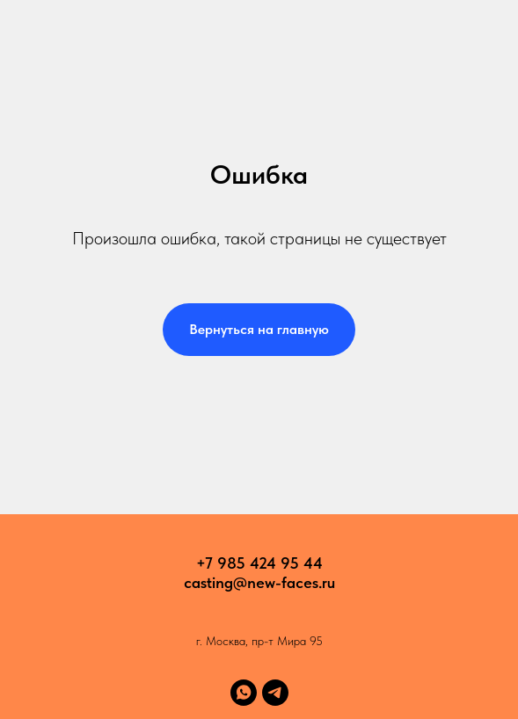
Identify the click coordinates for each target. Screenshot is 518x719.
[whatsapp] (243, 692)
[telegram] (275, 692)
